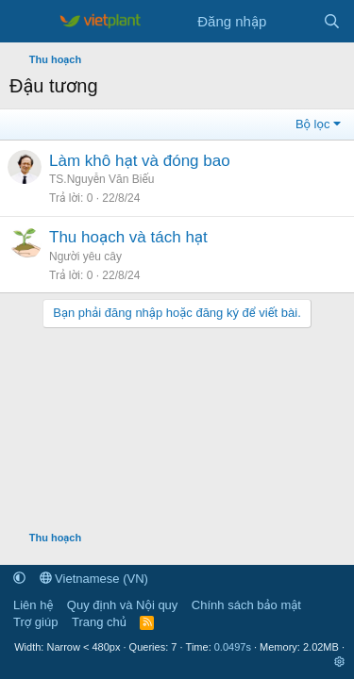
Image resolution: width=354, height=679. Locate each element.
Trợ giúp (35, 622)
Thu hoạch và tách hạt (128, 237)
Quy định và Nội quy (122, 605)
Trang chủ (99, 622)
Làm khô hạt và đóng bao (139, 161)
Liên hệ (33, 605)
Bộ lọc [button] (312, 124)
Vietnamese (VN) (94, 578)
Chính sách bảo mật (246, 605)
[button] (19, 579)
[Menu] (26, 22)
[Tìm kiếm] (331, 21)
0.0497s (232, 647)
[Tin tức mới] (294, 21)
